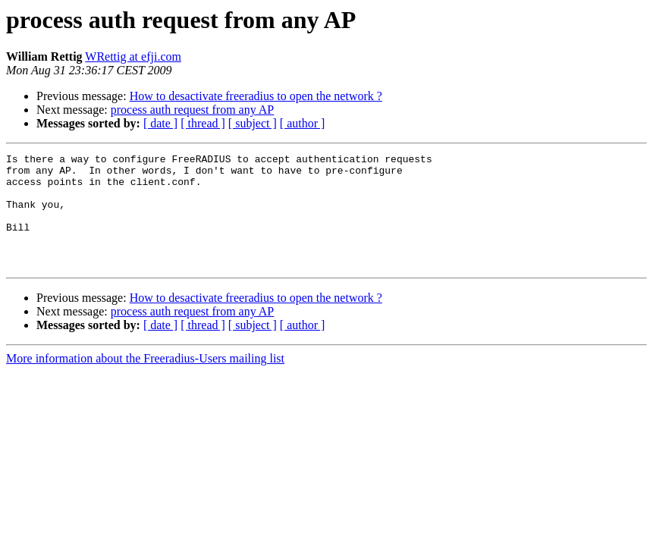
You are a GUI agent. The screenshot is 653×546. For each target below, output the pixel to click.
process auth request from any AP (193, 109)
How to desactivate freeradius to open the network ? (256, 95)
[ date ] (160, 123)
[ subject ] (252, 123)
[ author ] (302, 123)
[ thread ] (203, 123)
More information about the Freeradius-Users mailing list (145, 381)
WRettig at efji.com (133, 56)
